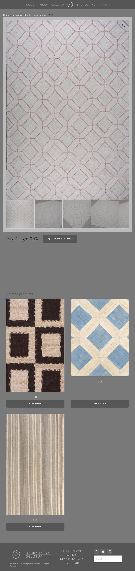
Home (6, 14)
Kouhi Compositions (35, 14)
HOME (30, 4)
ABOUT (44, 4)
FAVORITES (106, 4)
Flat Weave (17, 14)
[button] (123, 25)
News (79, 4)
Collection (57, 4)
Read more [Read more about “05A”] (35, 526)
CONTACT (91, 4)
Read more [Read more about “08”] (35, 403)
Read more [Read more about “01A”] (99, 403)
